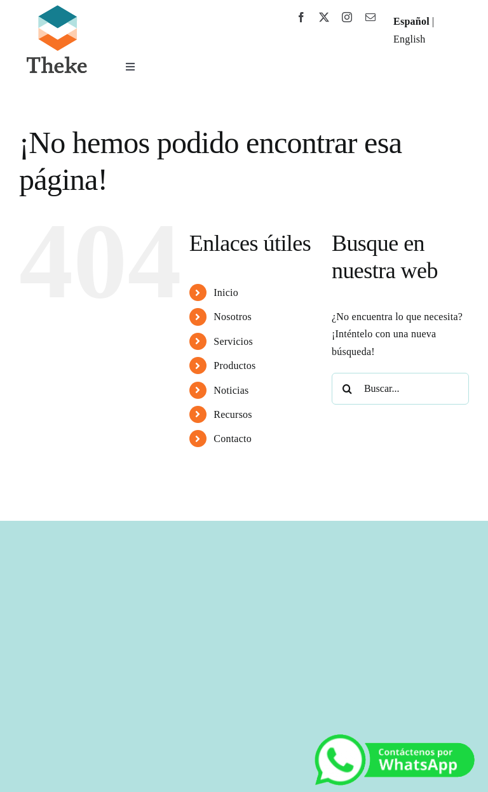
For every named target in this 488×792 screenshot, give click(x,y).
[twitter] (324, 17)
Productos (234, 365)
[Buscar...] (400, 389)
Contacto (233, 438)
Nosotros (233, 316)
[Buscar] (347, 389)
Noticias (231, 390)
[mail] (370, 17)
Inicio (226, 292)
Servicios (233, 341)
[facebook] (301, 17)
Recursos (233, 414)
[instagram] (347, 17)
